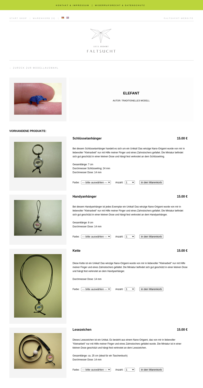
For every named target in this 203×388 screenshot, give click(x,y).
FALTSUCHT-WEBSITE (178, 18)
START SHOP (18, 18)
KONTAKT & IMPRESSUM (72, 5)
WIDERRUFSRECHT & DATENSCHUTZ (120, 5)
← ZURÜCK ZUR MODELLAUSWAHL (34, 68)
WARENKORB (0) (44, 18)
